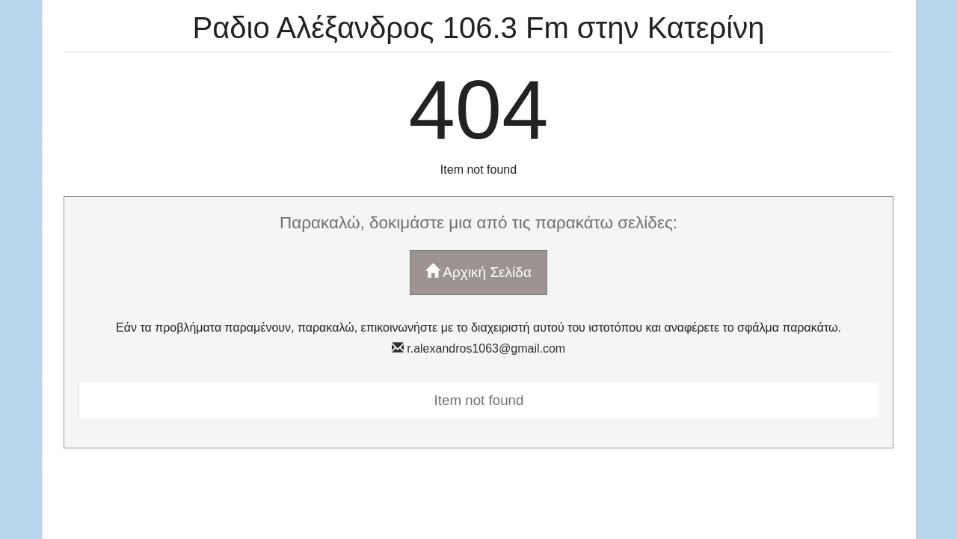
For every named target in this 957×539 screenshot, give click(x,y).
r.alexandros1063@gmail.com (478, 348)
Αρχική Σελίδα (478, 272)
